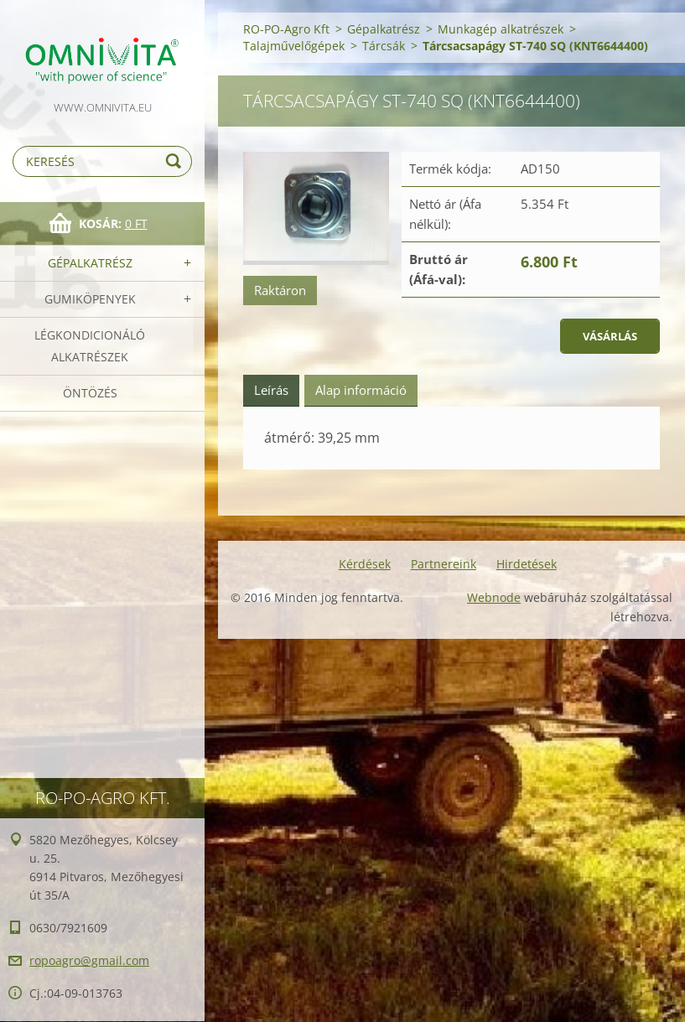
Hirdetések (526, 564)
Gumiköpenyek (90, 299)
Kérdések (365, 564)
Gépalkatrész (90, 263)
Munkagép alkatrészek (500, 29)
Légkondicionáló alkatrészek (89, 346)
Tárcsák (383, 46)
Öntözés (90, 393)
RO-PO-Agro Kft (286, 29)
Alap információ (361, 389)
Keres (176, 161)
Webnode (494, 597)
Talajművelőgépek (294, 46)
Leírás (271, 389)
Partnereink (443, 564)
